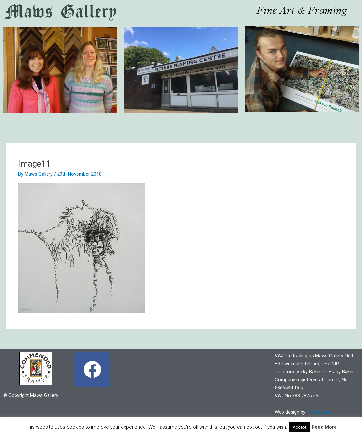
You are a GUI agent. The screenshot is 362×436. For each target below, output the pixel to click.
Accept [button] (299, 427)
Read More (324, 427)
